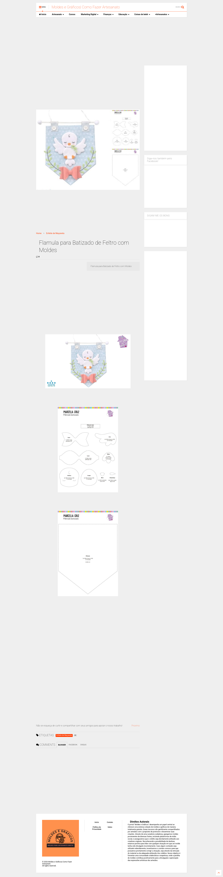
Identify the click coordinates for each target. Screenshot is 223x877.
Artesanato (58, 14)
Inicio (42, 14)
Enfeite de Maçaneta (55, 233)
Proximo (135, 725)
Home (39, 233)
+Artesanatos (162, 14)
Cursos (72, 14)
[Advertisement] (111, 41)
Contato (110, 822)
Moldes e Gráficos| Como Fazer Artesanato (86, 7)
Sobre (110, 827)
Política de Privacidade (96, 828)
